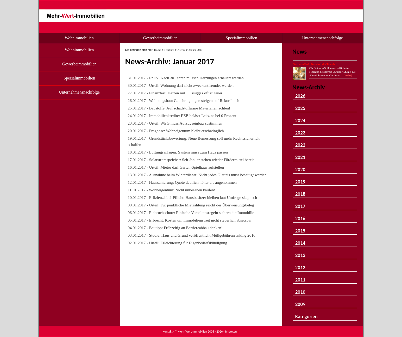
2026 (300, 93)
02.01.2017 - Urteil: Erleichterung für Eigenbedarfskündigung (177, 243)
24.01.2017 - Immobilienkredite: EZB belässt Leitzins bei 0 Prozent (182, 115)
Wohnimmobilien (79, 38)
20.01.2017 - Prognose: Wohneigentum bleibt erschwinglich (176, 130)
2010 (300, 289)
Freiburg (169, 49)
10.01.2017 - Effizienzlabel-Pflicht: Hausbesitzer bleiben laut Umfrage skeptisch (192, 197)
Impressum (232, 331)
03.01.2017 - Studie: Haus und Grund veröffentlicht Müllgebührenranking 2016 (191, 235)
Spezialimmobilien (241, 38)
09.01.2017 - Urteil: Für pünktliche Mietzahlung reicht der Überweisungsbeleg (191, 205)
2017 (300, 204)
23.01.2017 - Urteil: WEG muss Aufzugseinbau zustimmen (175, 123)
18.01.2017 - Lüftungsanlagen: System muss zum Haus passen (178, 152)
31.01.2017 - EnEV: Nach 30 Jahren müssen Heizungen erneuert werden (186, 78)
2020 (300, 167)
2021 (300, 155)
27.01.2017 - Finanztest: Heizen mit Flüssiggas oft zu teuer (175, 93)
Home (157, 49)
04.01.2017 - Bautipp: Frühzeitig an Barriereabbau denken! (175, 227)
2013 (300, 253)
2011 (300, 277)
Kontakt (168, 331)
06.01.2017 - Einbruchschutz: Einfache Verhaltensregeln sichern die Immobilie (191, 212)
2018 (300, 191)
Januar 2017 (196, 49)
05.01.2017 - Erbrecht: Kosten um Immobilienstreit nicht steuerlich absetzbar (190, 220)
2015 (300, 228)
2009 (300, 302)
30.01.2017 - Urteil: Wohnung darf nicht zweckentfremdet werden (181, 85)
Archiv (181, 49)
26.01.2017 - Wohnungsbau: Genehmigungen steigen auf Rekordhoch (183, 100)
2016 (300, 216)
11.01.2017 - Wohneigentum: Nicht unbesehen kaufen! (171, 190)
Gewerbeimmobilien (160, 38)
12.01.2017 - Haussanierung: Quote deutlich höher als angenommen (182, 182)
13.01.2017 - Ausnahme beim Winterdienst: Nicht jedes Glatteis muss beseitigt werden (197, 175)
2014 (300, 240)
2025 (300, 106)
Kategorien (306, 314)
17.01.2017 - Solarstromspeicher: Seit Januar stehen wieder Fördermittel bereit (191, 159)
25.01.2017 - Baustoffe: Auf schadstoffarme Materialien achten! (179, 108)
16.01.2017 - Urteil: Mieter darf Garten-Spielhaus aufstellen (176, 167)
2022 (300, 142)
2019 (300, 179)
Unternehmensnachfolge (322, 38)
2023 (300, 130)
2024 (300, 118)
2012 (300, 265)
